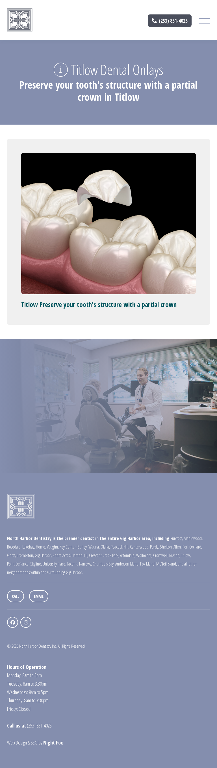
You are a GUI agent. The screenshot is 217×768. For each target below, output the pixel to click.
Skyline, (36, 564)
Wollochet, (144, 555)
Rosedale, (14, 547)
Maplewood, (193, 538)
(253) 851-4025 (170, 20)
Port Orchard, (192, 547)
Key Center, (68, 547)
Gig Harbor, (43, 555)
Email (39, 596)
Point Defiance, (18, 564)
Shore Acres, (62, 555)
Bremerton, (25, 555)
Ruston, (174, 555)
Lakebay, (28, 547)
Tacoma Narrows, (79, 564)
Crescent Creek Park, (104, 555)
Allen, (177, 547)
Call (15, 596)
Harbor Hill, (79, 555)
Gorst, (11, 555)
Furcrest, (176, 538)
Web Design (17, 742)
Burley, (82, 547)
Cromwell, (160, 555)
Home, (41, 547)
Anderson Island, (127, 564)
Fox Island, (147, 564)
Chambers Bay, (103, 564)
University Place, (54, 564)
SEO (34, 742)
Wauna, (94, 547)
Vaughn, (53, 547)
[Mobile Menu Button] (204, 21)
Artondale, (127, 555)
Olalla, (105, 547)
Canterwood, (139, 547)
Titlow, (186, 555)
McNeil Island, (166, 564)
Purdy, (154, 547)
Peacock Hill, (120, 547)
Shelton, (166, 547)
